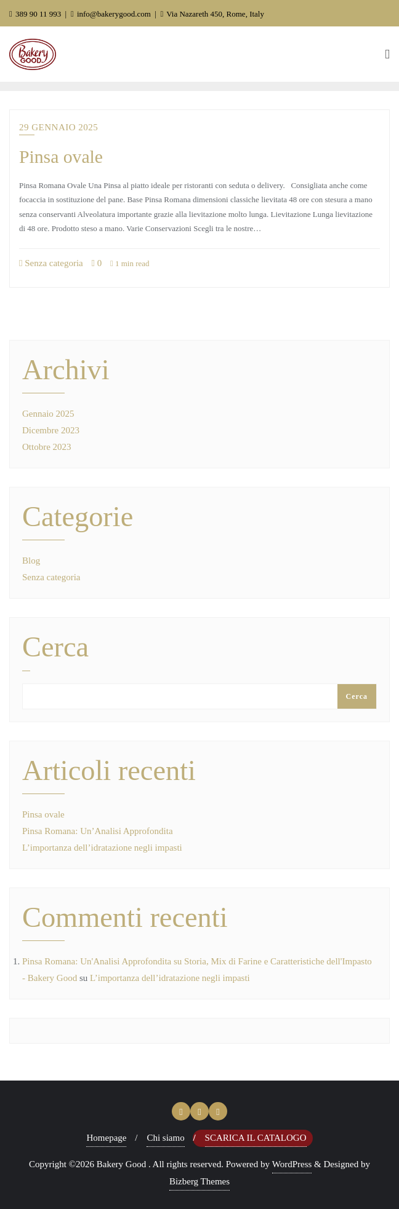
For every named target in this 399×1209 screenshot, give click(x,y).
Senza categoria (51, 263)
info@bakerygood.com (112, 13)
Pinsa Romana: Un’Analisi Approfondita (97, 831)
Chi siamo (165, 1138)
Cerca (55, 648)
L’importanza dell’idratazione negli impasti (102, 848)
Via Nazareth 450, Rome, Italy (212, 13)
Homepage (106, 1138)
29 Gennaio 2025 (58, 127)
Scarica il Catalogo (256, 1138)
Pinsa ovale (61, 157)
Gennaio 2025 (48, 414)
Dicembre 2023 (50, 430)
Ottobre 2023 (46, 447)
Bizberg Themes (199, 1181)
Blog (31, 560)
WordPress (292, 1164)
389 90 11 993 (36, 13)
